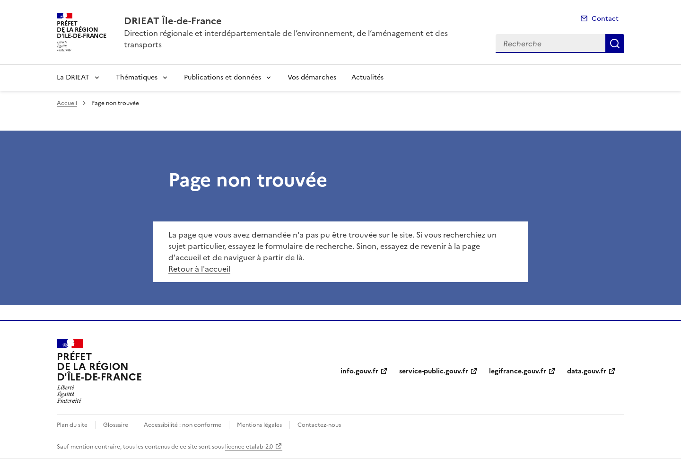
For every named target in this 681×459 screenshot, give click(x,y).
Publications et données (222, 77)
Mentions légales (259, 425)
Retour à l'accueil (199, 268)
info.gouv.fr (359, 371)
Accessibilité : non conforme (182, 425)
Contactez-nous (319, 425)
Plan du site (72, 425)
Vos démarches (312, 77)
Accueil (67, 103)
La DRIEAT (73, 77)
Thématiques (136, 77)
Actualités (367, 77)
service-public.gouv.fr (433, 371)
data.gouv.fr (586, 371)
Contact (605, 19)
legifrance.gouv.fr (517, 371)
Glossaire (115, 425)
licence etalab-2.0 (249, 446)
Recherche (614, 43)
